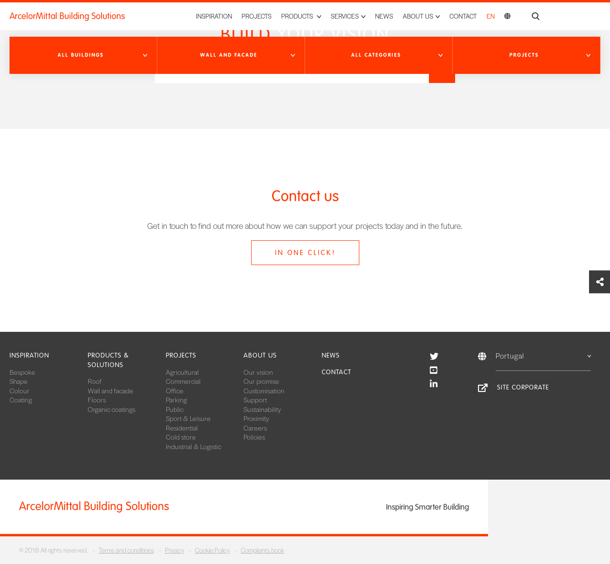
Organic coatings (111, 409)
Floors (97, 399)
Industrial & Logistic (193, 446)
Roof (95, 381)
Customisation (264, 390)
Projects (257, 16)
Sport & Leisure (188, 418)
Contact (463, 16)
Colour (20, 390)
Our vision (258, 372)
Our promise (261, 381)
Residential (182, 427)
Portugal (543, 355)
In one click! (305, 252)
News (384, 16)
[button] (83, 55)
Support (255, 399)
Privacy (174, 549)
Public (174, 409)
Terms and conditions (126, 549)
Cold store (181, 436)
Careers (255, 427)
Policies (254, 436)
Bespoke (22, 372)
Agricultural (182, 372)
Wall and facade (110, 390)
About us (260, 355)
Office (174, 390)
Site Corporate (523, 387)
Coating (21, 399)
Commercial (183, 381)
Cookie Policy (212, 549)
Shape (19, 381)
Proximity (256, 418)
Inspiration (214, 16)
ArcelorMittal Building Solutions (67, 16)
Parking (176, 399)
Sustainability (262, 409)
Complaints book (262, 549)
